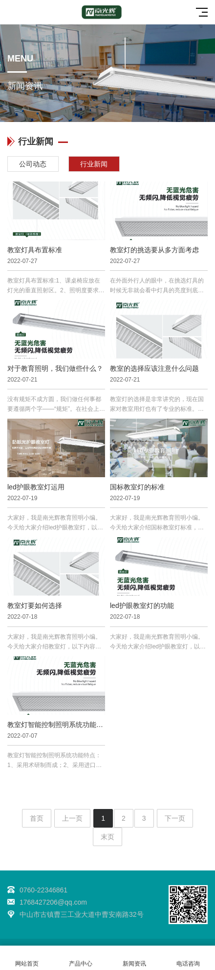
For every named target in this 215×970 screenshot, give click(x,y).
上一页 (72, 818)
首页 (36, 818)
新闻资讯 (134, 958)
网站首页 (27, 958)
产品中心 (81, 958)
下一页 (175, 818)
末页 (107, 837)
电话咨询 (188, 958)
